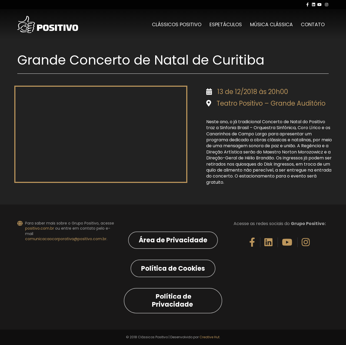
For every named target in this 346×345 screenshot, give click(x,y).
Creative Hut (209, 337)
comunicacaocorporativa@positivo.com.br (66, 239)
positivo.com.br (39, 228)
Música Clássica (271, 24)
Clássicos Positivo (176, 24)
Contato (313, 24)
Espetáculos (225, 24)
